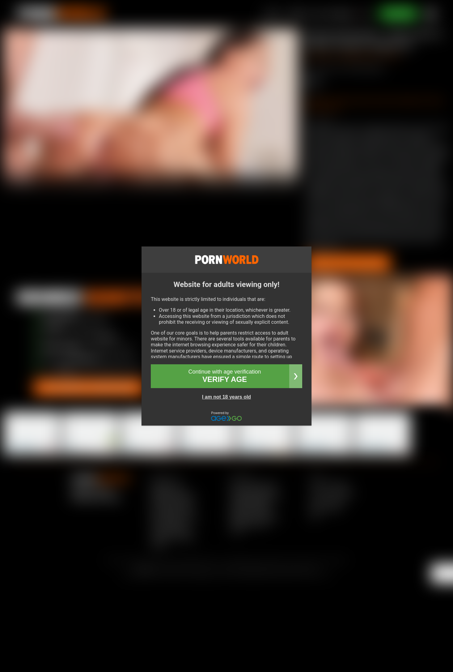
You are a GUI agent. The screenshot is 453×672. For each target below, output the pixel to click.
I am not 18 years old (226, 397)
